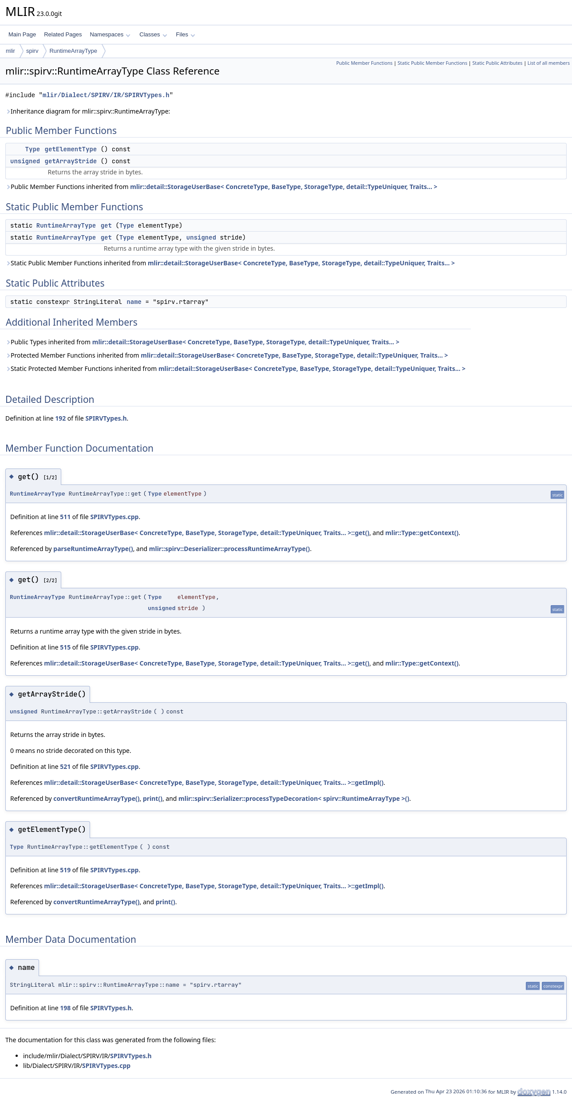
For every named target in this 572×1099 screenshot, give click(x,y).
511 (65, 516)
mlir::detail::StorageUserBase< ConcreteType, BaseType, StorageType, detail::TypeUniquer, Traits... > (283, 186)
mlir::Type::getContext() (421, 532)
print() (152, 798)
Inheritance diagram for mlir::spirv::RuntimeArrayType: (87, 111)
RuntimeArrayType (73, 50)
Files (185, 34)
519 (65, 870)
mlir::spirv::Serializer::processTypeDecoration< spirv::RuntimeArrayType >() (293, 798)
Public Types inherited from (202, 342)
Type (32, 149)
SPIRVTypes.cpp (114, 516)
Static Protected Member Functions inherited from (235, 368)
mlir (10, 50)
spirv (32, 50)
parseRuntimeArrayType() (93, 548)
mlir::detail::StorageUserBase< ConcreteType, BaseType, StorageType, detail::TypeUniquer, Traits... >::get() (206, 532)
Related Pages (63, 34)
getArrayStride (71, 161)
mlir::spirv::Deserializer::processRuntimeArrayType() (229, 548)
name (134, 302)
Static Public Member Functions (432, 63)
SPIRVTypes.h (105, 418)
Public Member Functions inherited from (221, 186)
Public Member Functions (364, 63)
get (106, 225)
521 (65, 766)
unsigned (25, 161)
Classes (153, 34)
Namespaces (110, 34)
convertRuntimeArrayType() (96, 798)
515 (65, 647)
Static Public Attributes (497, 63)
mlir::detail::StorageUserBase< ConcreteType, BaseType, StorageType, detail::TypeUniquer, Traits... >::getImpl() (213, 782)
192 (60, 418)
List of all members (549, 63)
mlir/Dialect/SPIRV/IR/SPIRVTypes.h (106, 95)
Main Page (22, 34)
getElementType (71, 149)
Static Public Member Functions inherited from (230, 263)
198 (65, 1008)
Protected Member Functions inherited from (226, 355)
